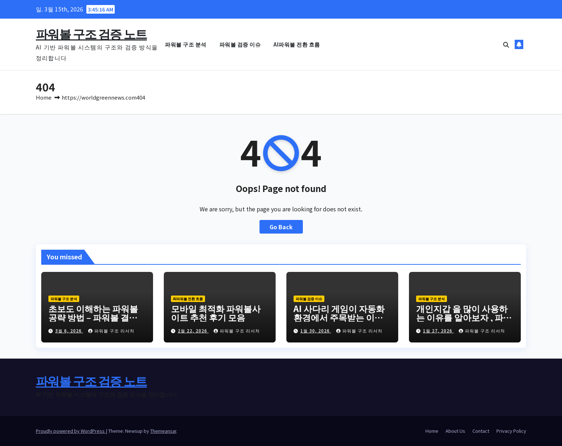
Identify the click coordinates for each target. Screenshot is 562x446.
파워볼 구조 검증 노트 (91, 33)
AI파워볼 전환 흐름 (296, 44)
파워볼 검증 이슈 (240, 44)
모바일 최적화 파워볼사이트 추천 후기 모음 (216, 312)
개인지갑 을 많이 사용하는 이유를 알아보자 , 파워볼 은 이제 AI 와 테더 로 (464, 317)
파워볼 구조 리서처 (111, 330)
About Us (455, 430)
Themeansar (163, 430)
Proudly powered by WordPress (71, 430)
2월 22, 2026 (193, 330)
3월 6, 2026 (69, 330)
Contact (480, 430)
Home (44, 97)
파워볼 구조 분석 (185, 44)
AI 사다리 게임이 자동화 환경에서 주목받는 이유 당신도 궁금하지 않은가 (339, 317)
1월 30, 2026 (315, 330)
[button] (506, 44)
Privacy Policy (511, 430)
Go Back (281, 226)
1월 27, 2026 (438, 330)
